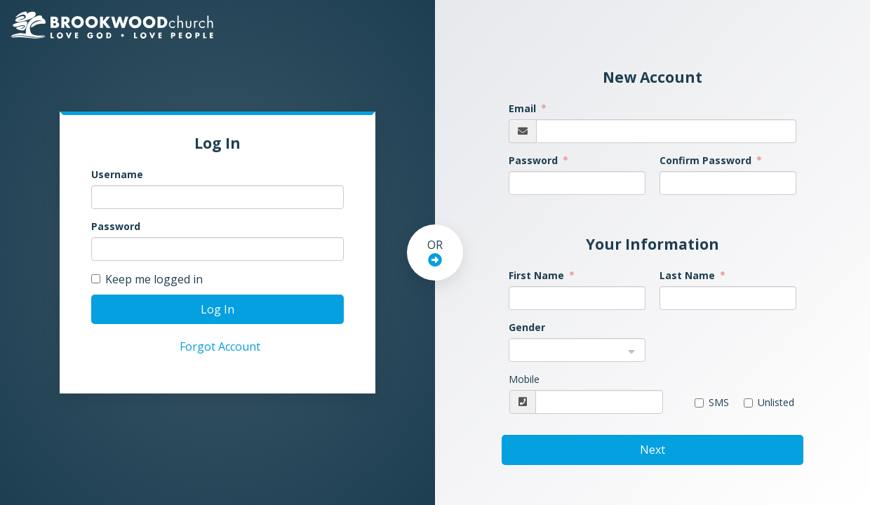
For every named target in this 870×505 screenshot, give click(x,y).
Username (117, 174)
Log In (217, 309)
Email (524, 108)
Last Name (689, 275)
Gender (527, 327)
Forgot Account (220, 346)
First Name (538, 275)
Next (652, 449)
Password (115, 226)
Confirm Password (707, 160)
